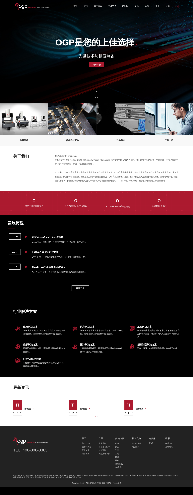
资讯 (136, 6)
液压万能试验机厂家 (28, 484)
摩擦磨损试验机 (43, 484)
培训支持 (135, 455)
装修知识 (61, 485)
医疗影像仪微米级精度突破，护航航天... (101, 401)
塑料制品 (119, 472)
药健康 (71, 484)
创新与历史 (86, 455)
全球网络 (169, 455)
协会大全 (174, 484)
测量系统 (102, 452)
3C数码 (118, 475)
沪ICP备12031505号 (113, 491)
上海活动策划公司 (41, 485)
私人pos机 (84, 484)
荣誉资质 (85, 462)
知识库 (125, 6)
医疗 (117, 469)
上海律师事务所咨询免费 (154, 484)
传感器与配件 (104, 455)
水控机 (100, 484)
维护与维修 (136, 452)
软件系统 (102, 458)
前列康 (78, 485)
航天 (117, 455)
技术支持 (112, 6)
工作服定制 (53, 485)
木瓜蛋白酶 (93, 484)
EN (176, 6)
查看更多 (80, 288)
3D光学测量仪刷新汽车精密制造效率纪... (158, 401)
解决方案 (98, 6)
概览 (117, 452)
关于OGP (86, 452)
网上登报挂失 (29, 485)
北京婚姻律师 (63, 484)
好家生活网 (53, 484)
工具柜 (77, 484)
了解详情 (96, 65)
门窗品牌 (117, 484)
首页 (76, 6)
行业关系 (85, 458)
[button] (95, 424)
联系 (168, 6)
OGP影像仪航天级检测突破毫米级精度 (45, 401)
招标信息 (167, 484)
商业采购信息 (70, 485)
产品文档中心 (104, 462)
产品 (86, 6)
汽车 (117, 458)
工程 (117, 462)
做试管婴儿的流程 (128, 484)
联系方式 (169, 452)
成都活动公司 (108, 484)
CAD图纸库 (139, 484)
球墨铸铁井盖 (18, 485)
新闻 (147, 6)
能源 (117, 465)
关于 (157, 6)
